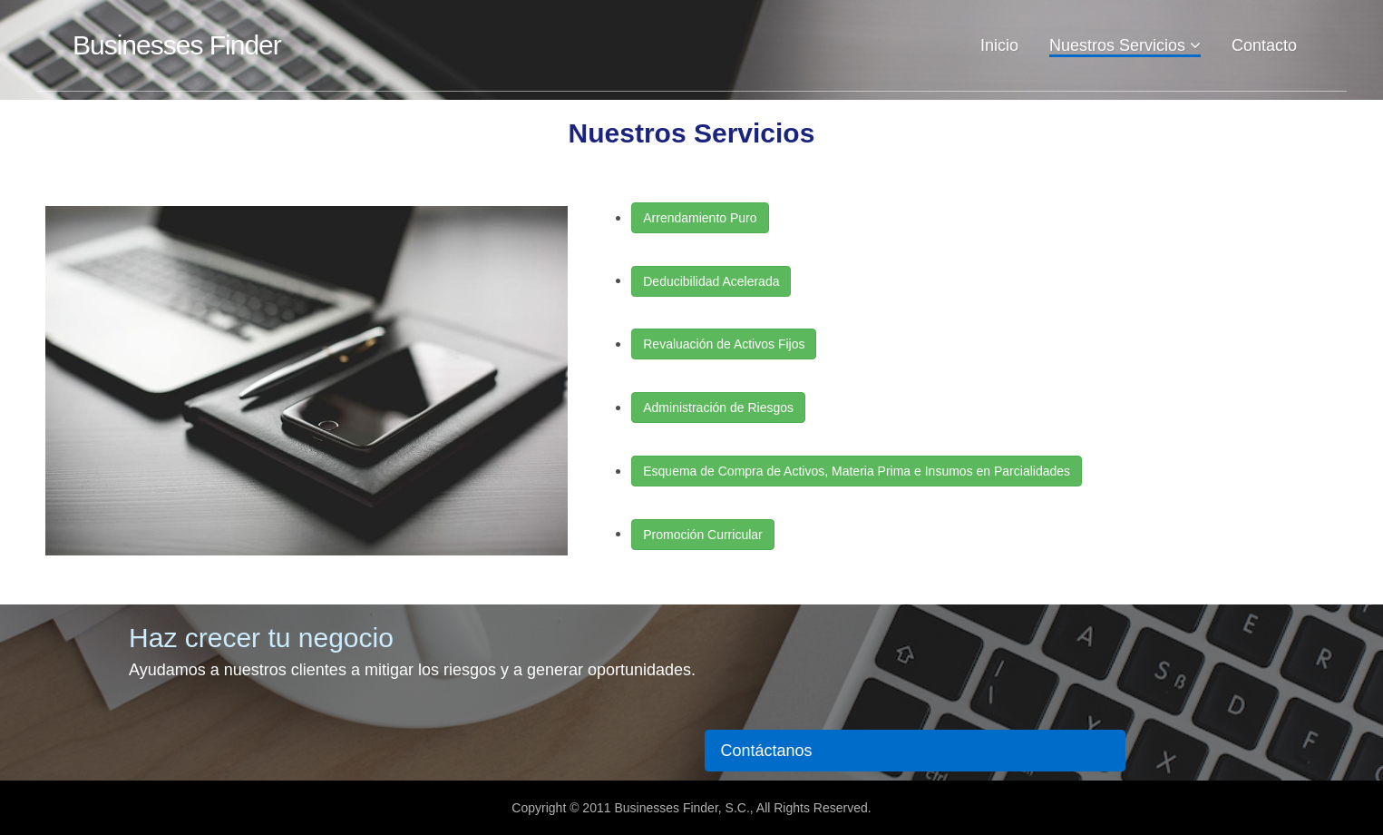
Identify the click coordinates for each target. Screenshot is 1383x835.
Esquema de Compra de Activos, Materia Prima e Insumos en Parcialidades (856, 471)
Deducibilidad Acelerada (711, 281)
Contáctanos (766, 751)
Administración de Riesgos (718, 407)
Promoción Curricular (702, 534)
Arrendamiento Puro (699, 218)
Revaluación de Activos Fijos (723, 344)
